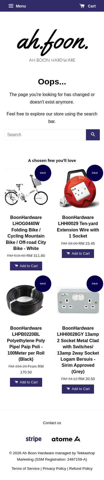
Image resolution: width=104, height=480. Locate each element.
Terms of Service (26, 468)
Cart (87, 6)
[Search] (45, 134)
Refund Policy (81, 468)
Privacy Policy (54, 468)
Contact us (52, 423)
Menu (17, 6)
